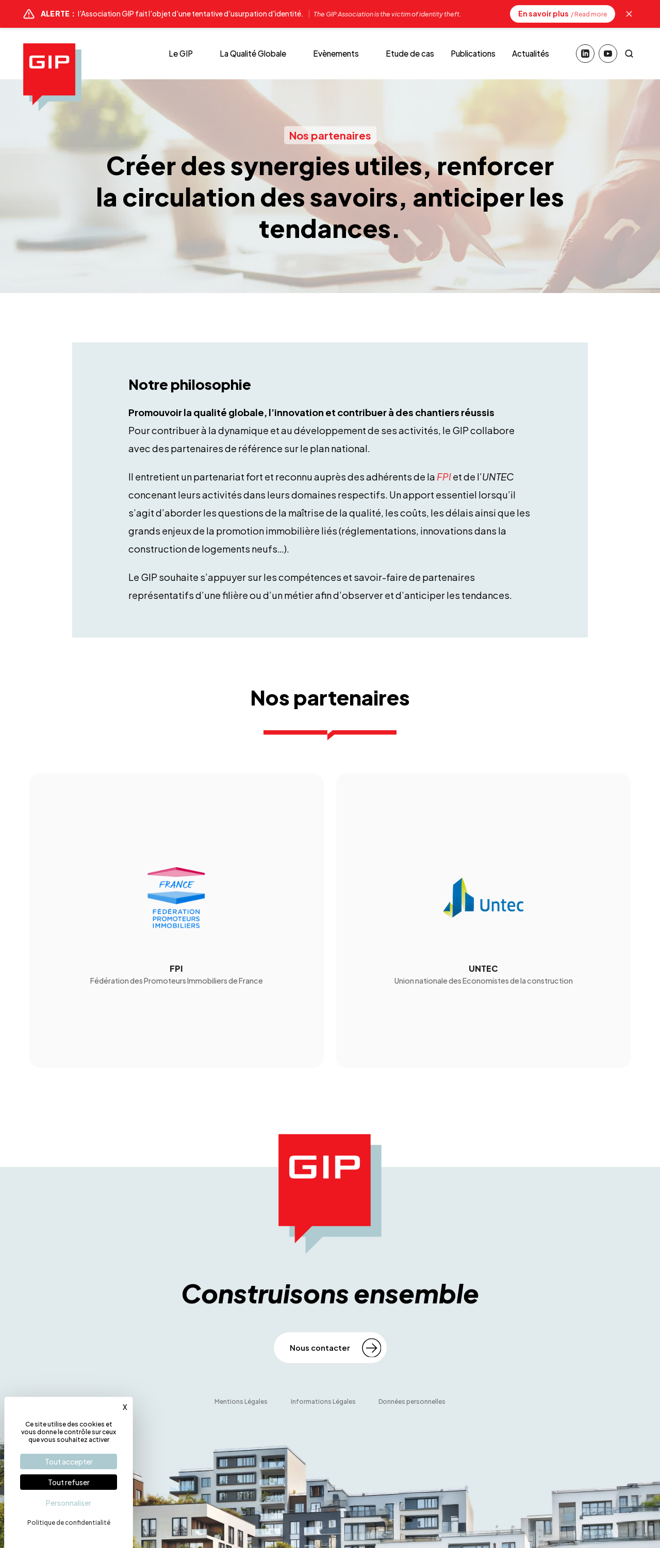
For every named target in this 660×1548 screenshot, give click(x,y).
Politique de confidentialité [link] (68, 1522)
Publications (473, 53)
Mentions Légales (241, 1401)
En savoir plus (562, 13)
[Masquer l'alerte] (629, 14)
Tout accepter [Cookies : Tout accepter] (69, 1461)
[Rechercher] (629, 53)
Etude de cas (410, 53)
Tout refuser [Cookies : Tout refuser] (69, 1482)
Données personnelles (412, 1401)
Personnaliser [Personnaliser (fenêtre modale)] (68, 1502)
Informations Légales (323, 1401)
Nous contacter (320, 1347)
